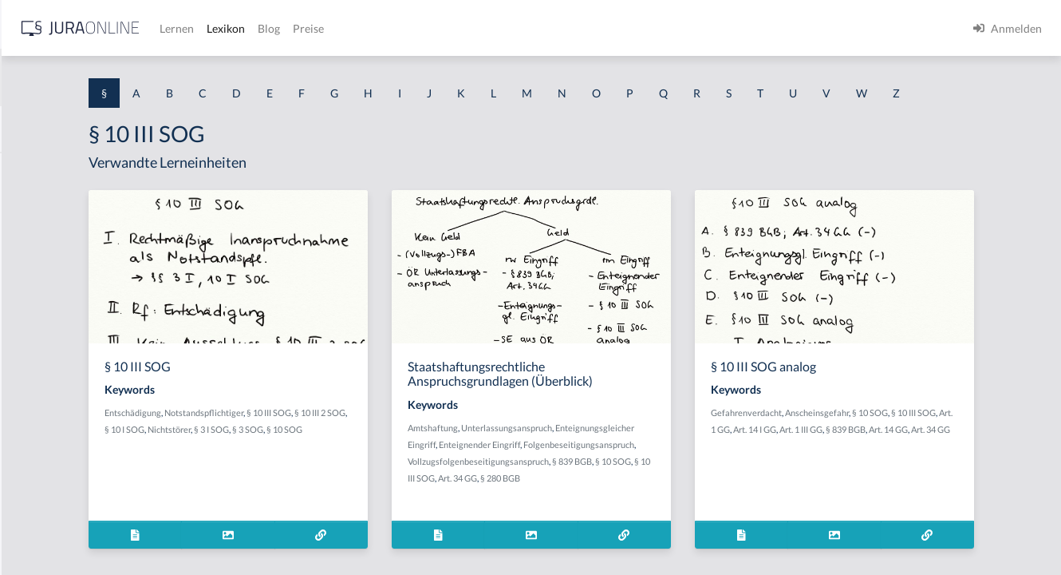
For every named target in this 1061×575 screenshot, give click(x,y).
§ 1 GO (29, 241)
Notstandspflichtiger (382, 442)
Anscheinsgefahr (926, 442)
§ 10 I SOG (340, 459)
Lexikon (479, 28)
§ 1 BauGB (38, 205)
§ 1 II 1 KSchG (47, 529)
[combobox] (128, 77)
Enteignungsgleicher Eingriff (606, 474)
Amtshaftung (577, 457)
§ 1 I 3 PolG (41, 457)
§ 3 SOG (463, 459)
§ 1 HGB (33, 277)
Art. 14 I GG (900, 459)
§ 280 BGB (684, 524)
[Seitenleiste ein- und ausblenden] (230, 24)
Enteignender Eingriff (704, 474)
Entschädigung (311, 442)
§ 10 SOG (979, 442)
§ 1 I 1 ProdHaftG (56, 349)
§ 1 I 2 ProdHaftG (56, 421)
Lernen (430, 28)
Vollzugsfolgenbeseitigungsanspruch (622, 507)
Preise (562, 28)
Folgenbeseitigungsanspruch (607, 491)
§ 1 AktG (34, 169)
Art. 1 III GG (946, 459)
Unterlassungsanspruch (650, 457)
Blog (522, 28)
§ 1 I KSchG (41, 493)
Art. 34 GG (641, 524)
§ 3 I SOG (426, 459)
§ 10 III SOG (447, 442)
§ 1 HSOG (37, 313)
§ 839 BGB (716, 507)
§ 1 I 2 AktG (41, 385)
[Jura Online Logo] (334, 28)
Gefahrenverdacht (855, 442)
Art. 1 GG (859, 459)
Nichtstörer (384, 459)
